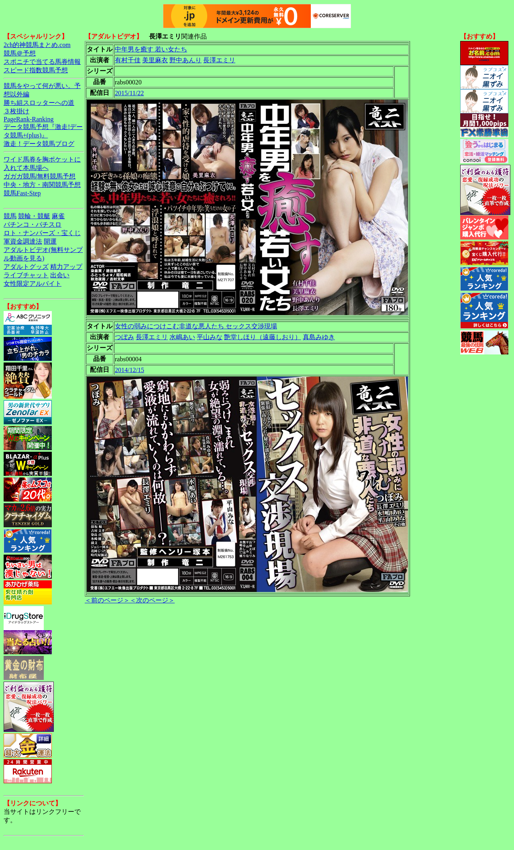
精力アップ (66, 266)
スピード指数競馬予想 (36, 70)
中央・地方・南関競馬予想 (42, 184)
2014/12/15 (129, 370)
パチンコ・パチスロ (32, 224)
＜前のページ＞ (107, 600)
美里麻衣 (155, 60)
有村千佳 (128, 60)
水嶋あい (182, 337)
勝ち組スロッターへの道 (39, 102)
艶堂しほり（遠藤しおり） (262, 337)
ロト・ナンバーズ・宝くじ (42, 232)
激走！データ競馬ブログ (39, 143)
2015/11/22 (129, 93)
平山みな (209, 337)
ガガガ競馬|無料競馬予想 (39, 176)
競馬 (10, 216)
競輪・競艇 (34, 216)
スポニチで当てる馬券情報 (42, 61)
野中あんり (185, 60)
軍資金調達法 (23, 241)
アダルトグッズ (26, 266)
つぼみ (124, 337)
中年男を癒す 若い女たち (151, 49)
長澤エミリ (219, 60)
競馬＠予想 (20, 53)
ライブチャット (26, 275)
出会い (59, 275)
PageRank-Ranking (28, 119)
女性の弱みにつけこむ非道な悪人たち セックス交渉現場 (196, 326)
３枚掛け (16, 111)
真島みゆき (319, 337)
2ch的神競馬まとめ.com (37, 44)
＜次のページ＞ (152, 600)
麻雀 (58, 216)
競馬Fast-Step (22, 193)
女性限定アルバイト (32, 283)
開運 (50, 241)
